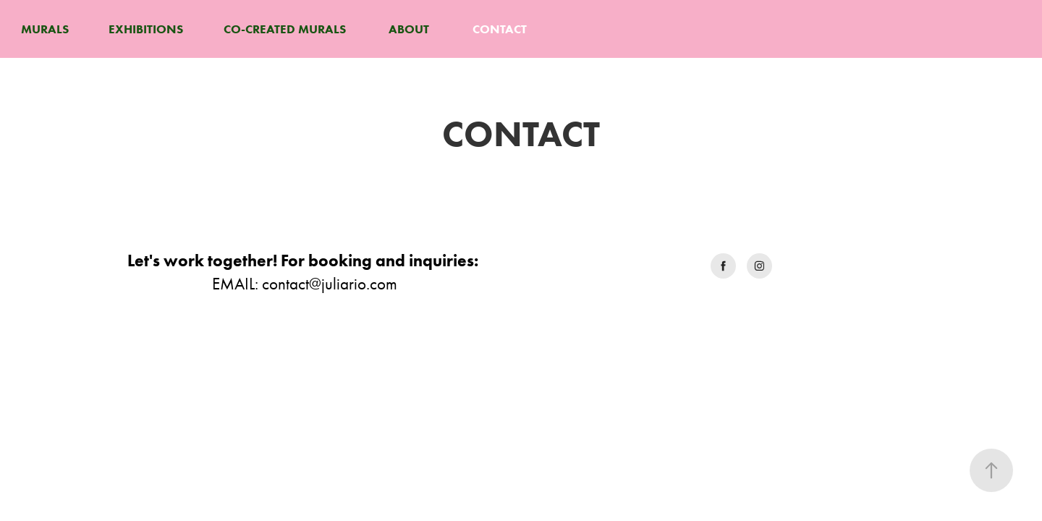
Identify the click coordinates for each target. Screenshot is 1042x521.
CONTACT (500, 29)
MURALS (45, 29)
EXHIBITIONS (146, 29)
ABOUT (409, 29)
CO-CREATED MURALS (285, 29)
